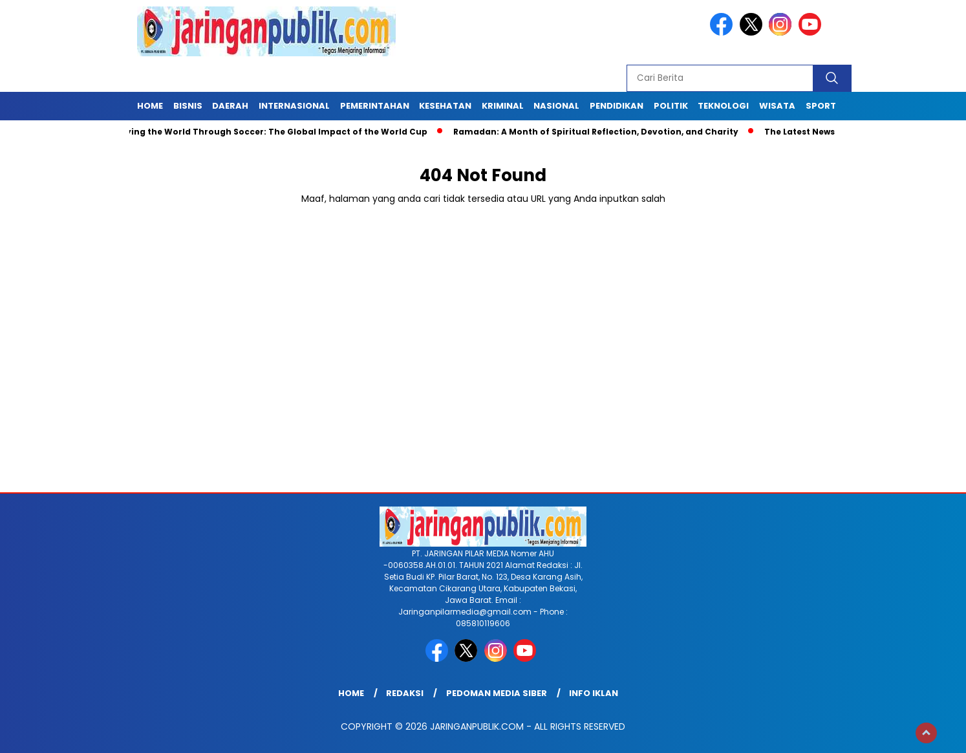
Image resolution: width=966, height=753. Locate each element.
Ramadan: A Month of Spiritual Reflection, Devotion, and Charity (599, 131)
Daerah (230, 106)
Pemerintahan (374, 106)
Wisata (777, 106)
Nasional (556, 106)
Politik (671, 106)
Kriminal (503, 106)
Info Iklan (593, 693)
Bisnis (187, 106)
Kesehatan (445, 106)
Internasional (294, 106)
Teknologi (723, 106)
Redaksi (405, 693)
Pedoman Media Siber (496, 693)
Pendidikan (616, 106)
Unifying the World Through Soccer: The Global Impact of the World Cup (271, 131)
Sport (821, 106)
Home (150, 106)
